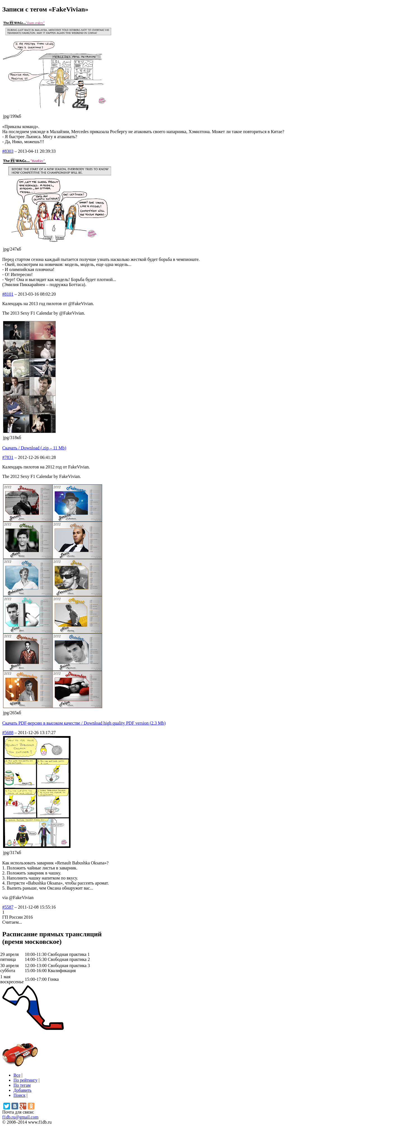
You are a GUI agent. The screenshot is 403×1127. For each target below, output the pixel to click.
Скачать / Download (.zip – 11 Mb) (34, 447)
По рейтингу (25, 1080)
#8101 (7, 294)
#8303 (7, 151)
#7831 (7, 457)
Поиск (19, 1095)
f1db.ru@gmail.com (20, 1117)
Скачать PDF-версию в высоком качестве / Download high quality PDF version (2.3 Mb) (84, 723)
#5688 (7, 732)
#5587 (7, 907)
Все (16, 1075)
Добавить (22, 1090)
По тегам (22, 1085)
